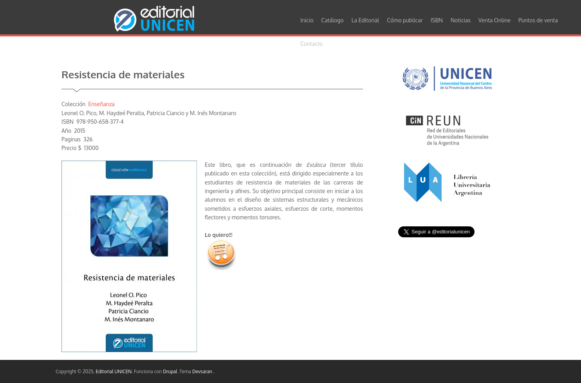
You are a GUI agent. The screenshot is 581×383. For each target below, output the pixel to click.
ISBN (437, 20)
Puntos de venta (538, 20)
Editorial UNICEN (114, 371)
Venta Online (494, 20)
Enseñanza (101, 104)
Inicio (307, 20)
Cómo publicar (405, 20)
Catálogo (332, 20)
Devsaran (202, 371)
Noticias (461, 20)
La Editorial (365, 20)
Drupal (170, 371)
